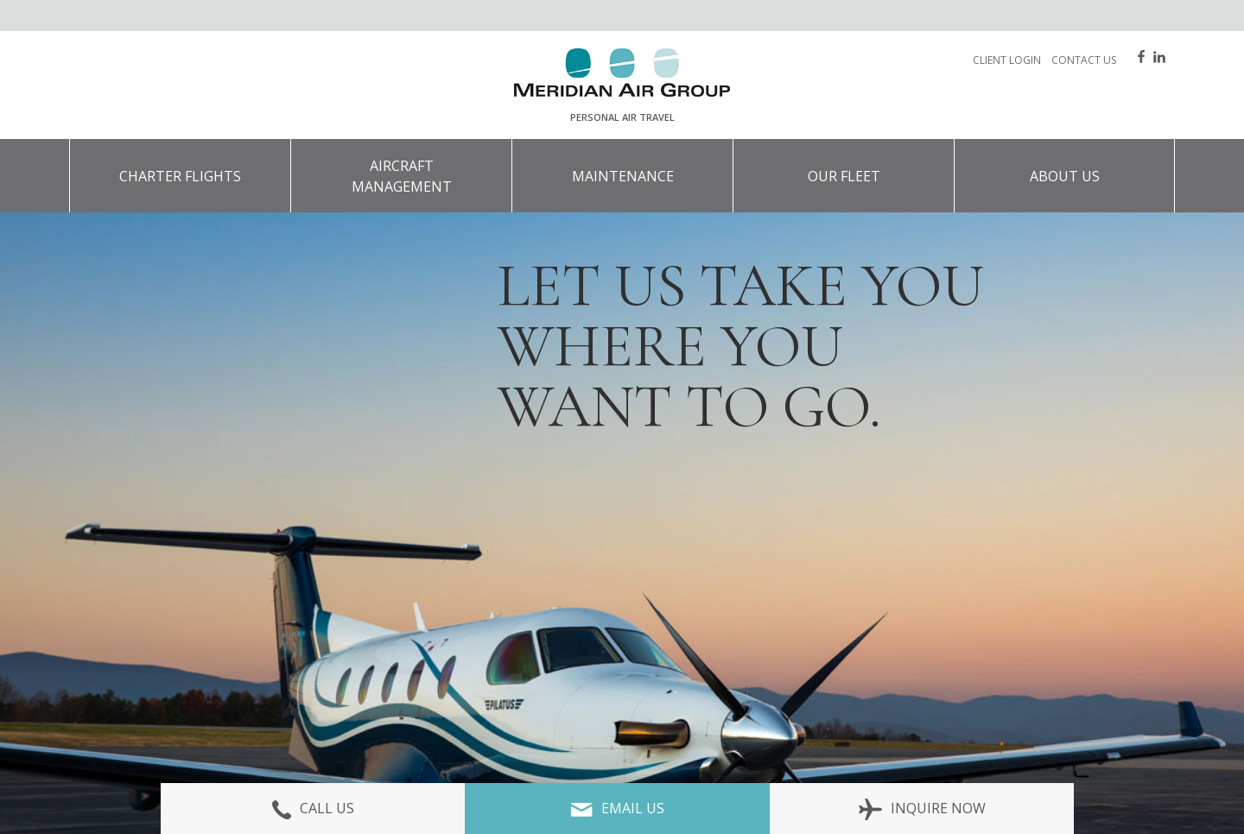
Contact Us (1083, 60)
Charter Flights (180, 176)
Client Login (1007, 60)
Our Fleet (844, 176)
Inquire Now (922, 808)
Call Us (313, 808)
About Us (1065, 176)
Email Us (617, 808)
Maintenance (623, 176)
